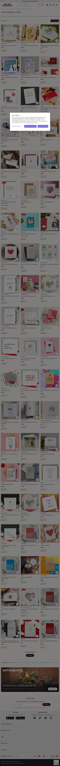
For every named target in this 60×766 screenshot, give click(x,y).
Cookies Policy (34, 121)
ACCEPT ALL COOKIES (42, 126)
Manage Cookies (16, 126)
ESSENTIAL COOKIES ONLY (30, 126)
